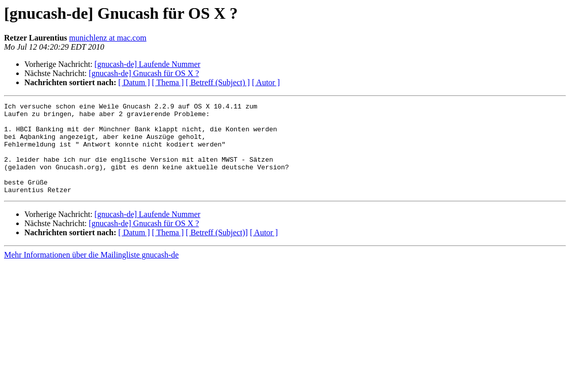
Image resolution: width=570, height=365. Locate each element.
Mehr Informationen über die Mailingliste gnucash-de (91, 273)
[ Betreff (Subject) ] (218, 82)
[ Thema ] (168, 82)
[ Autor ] (266, 82)
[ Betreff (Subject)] (216, 250)
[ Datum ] (134, 82)
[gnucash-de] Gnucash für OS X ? (144, 73)
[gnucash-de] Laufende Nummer (147, 64)
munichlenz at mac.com (107, 37)
